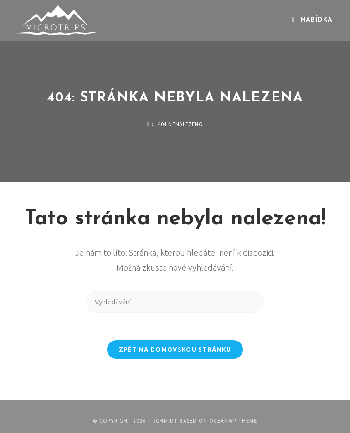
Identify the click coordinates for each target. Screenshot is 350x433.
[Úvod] (148, 124)
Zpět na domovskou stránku (175, 349)
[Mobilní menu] (312, 20)
